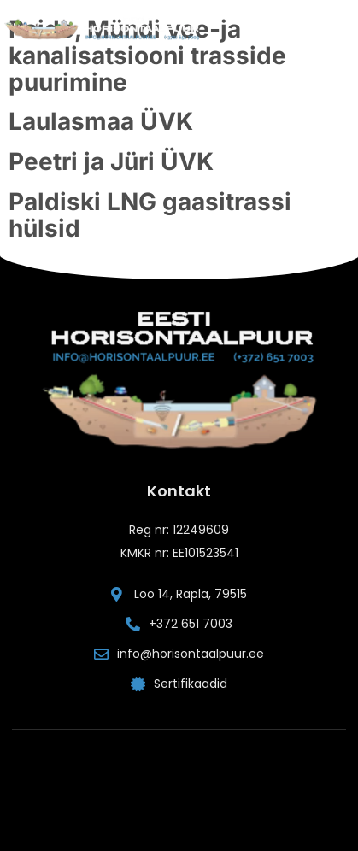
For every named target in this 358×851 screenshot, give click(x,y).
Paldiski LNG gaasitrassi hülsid (150, 215)
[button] (339, 25)
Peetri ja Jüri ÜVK (111, 161)
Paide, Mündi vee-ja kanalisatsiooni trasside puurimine (147, 56)
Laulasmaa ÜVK (101, 121)
